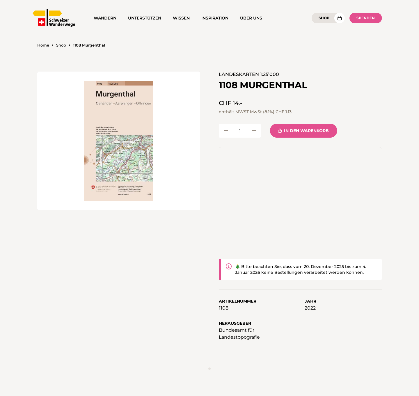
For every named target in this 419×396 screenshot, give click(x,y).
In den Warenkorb (303, 130)
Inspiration (214, 18)
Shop (324, 18)
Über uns (251, 18)
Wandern (105, 18)
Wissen (181, 18)
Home (43, 45)
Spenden (365, 18)
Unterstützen (144, 18)
